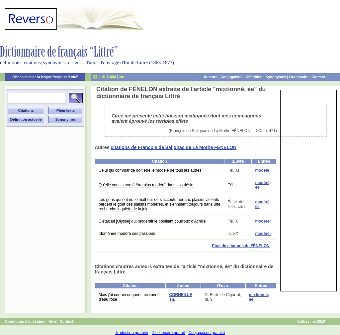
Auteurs (210, 77)
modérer (263, 221)
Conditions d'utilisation (25, 321)
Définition (254, 77)
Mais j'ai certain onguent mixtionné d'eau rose (129, 297)
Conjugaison (231, 77)
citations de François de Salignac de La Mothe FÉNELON (173, 147)
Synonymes (276, 77)
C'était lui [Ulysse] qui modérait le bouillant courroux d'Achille (152, 221)
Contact (318, 77)
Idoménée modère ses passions (127, 233)
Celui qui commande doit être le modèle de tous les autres (150, 170)
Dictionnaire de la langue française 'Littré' (45, 77)
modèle (262, 170)
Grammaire (298, 77)
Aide (52, 321)
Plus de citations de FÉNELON (241, 246)
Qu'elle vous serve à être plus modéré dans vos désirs (146, 185)
